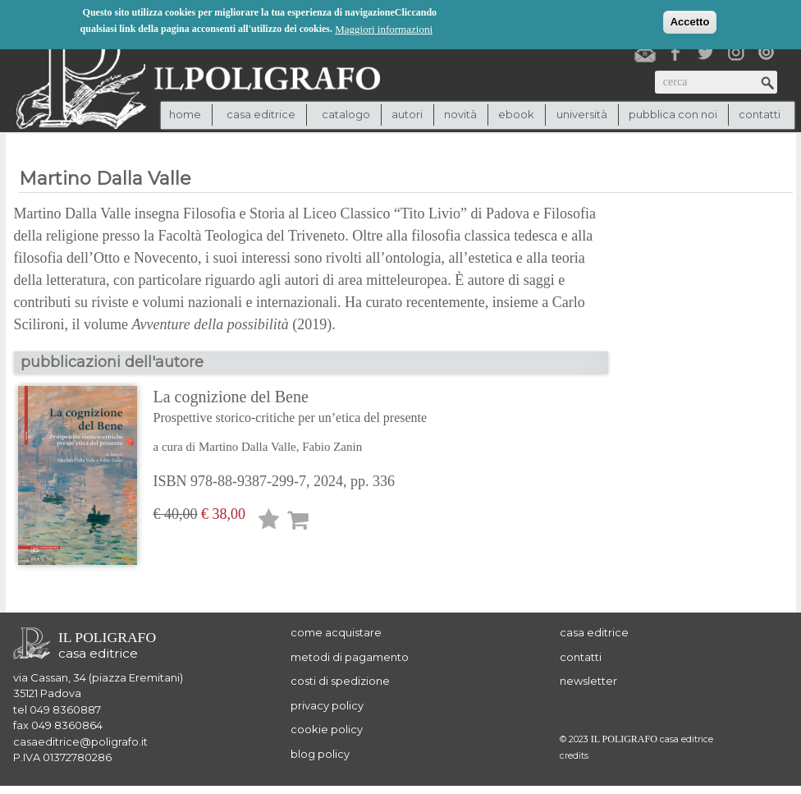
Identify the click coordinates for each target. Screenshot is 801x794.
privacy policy (327, 705)
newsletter (588, 680)
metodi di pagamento (350, 656)
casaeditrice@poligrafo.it (80, 741)
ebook (516, 114)
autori (407, 114)
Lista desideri (269, 522)
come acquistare (336, 632)
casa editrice (594, 632)
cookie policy (327, 729)
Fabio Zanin (332, 446)
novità (460, 114)
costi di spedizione (340, 680)
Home (185, 114)
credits (574, 755)
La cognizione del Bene (290, 408)
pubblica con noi (673, 114)
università (581, 114)
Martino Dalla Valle (247, 446)
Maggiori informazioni (384, 27)
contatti (759, 114)
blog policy (320, 753)
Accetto (690, 20)
